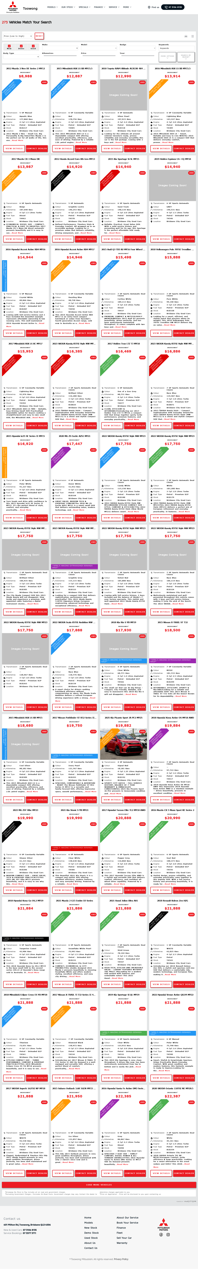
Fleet (119, 1232)
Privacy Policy (121, 1259)
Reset (39, 36)
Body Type (8, 53)
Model (84, 45)
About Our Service (127, 1217)
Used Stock (91, 1237)
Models (88, 1222)
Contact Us (90, 1248)
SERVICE (113, 7)
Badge (123, 45)
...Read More (16, 140)
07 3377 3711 (29, 1233)
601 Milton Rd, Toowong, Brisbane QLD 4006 (27, 1224)
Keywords (164, 45)
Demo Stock (91, 1232)
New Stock (90, 1227)
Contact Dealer (37, 148)
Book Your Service (127, 1222)
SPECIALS (83, 7)
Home (87, 1217)
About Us (89, 1243)
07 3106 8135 (173, 7)
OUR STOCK (67, 7)
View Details (14, 148)
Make (45, 45)
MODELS (51, 7)
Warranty (122, 1243)
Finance (98, 7)
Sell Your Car (124, 1237)
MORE (126, 7)
